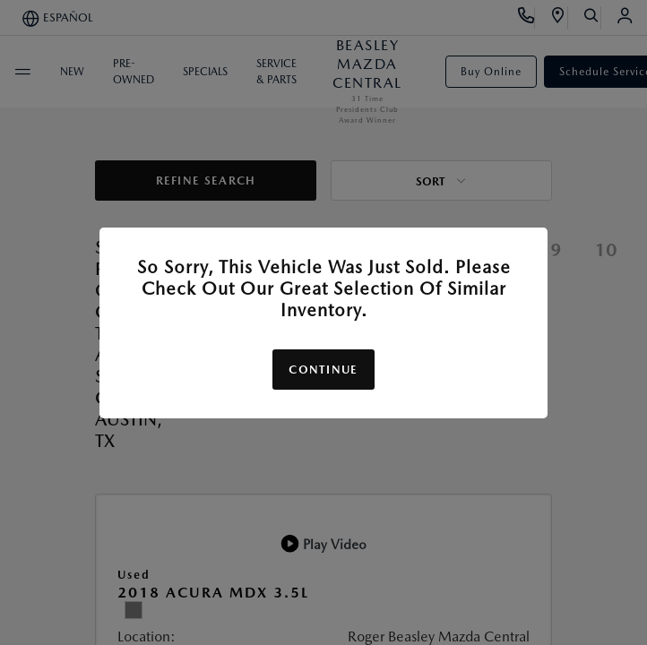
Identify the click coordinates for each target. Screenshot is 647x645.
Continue (323, 369)
